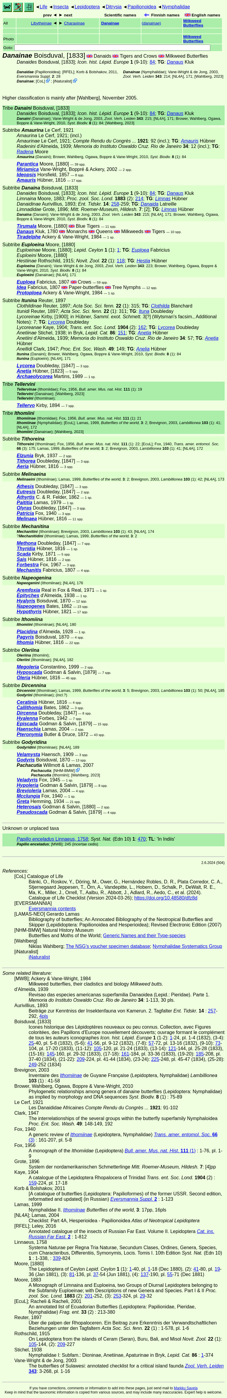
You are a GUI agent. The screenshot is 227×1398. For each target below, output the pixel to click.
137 (144, 1274)
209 (81, 1059)
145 (51, 1053)
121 (172, 1048)
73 (217, 1043)
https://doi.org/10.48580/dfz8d (165, 897)
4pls (43, 1016)
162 (142, 327)
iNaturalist (62, 81)
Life (43, 6)
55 (169, 1274)
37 (95, 1274)
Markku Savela (185, 1388)
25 (31, 1043)
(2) (102, 327)
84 (152, 62)
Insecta (61, 6)
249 (33, 1064)
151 (122, 332)
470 (142, 839)
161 (125, 1053)
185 (200, 1053)
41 (90, 1043)
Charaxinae (74, 23)
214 (139, 198)
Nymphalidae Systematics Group (187, 946)
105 (98, 1048)
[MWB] (56, 844)
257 (212, 1010)
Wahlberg (203, 76)
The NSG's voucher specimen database (108, 946)
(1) (82, 123)
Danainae (110, 23)
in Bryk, (91, 332)
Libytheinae (41, 23)
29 (142, 1295)
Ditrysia (113, 6)
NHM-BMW (64, 770)
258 (115, 204)
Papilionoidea (141, 6)
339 (57, 1258)
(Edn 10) (113, 839)
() (151, 23)
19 (217, 1269)
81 (72, 1274)
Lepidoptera (87, 6)
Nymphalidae (176, 6)
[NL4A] (178, 76)
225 (155, 1059)
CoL (40, 81)
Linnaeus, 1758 (52, 839)
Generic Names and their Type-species (144, 935)
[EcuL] (69, 422)
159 (33, 1183)
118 (121, 260)
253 (117, 1295)
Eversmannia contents (52, 908)
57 (151, 1043)
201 (89, 1295)
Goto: (106, 47)
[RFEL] (68, 72)
